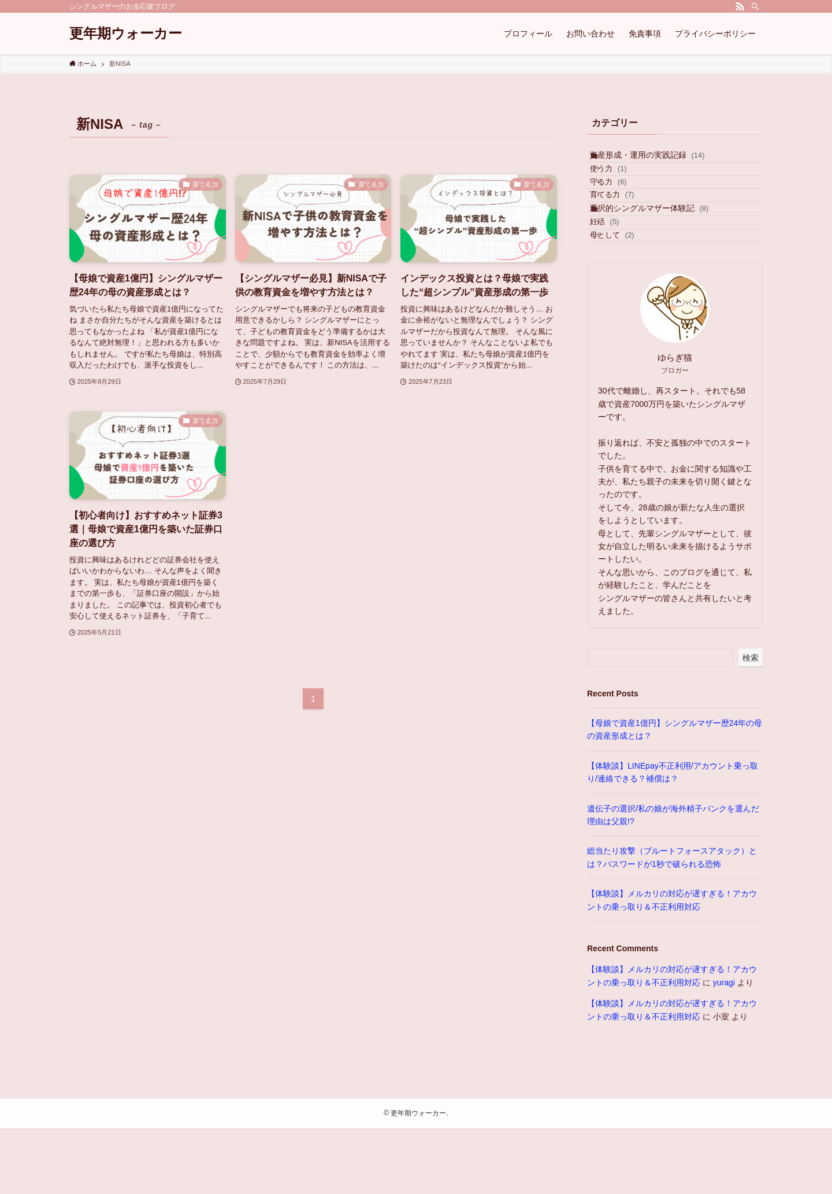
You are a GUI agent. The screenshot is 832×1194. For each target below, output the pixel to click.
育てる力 (627, 227)
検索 (750, 723)
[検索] (755, 6)
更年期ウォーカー (125, 33)
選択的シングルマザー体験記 (659, 250)
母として (627, 296)
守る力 (624, 205)
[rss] (740, 6)
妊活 (620, 273)
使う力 (624, 183)
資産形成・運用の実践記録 (657, 160)
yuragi (724, 1047)
